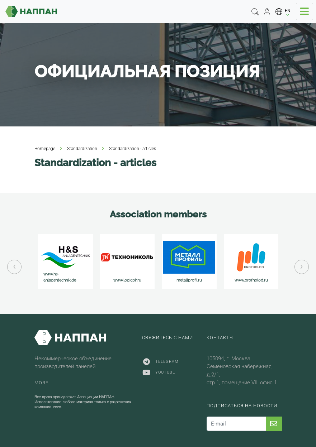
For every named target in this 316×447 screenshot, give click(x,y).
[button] (283, 12)
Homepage (44, 148)
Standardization (82, 148)
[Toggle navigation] (304, 11)
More (41, 382)
